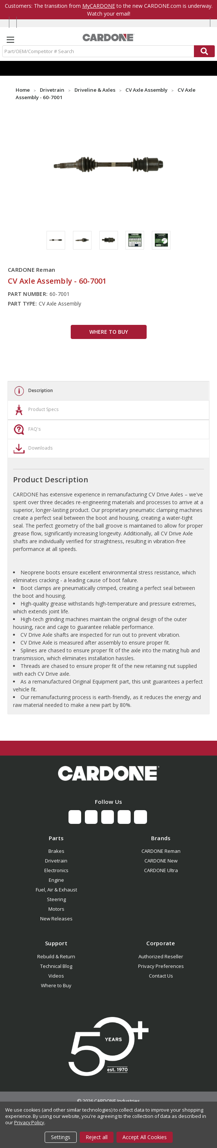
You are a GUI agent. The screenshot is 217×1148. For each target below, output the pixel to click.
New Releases (56, 918)
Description (32, 391)
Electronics (56, 870)
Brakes (56, 851)
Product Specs (35, 410)
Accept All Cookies (144, 1137)
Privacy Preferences (161, 966)
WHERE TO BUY (108, 331)
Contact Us (161, 975)
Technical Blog (56, 966)
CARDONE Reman (161, 851)
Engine (56, 880)
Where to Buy (56, 985)
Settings (60, 1137)
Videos (56, 975)
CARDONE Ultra (161, 870)
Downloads (32, 448)
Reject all (97, 1137)
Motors (56, 909)
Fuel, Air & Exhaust (56, 889)
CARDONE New (161, 860)
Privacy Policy (29, 1122)
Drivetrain (56, 860)
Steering (56, 899)
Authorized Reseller (160, 956)
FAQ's (26, 429)
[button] (108, 773)
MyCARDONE (98, 5)
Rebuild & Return (56, 956)
